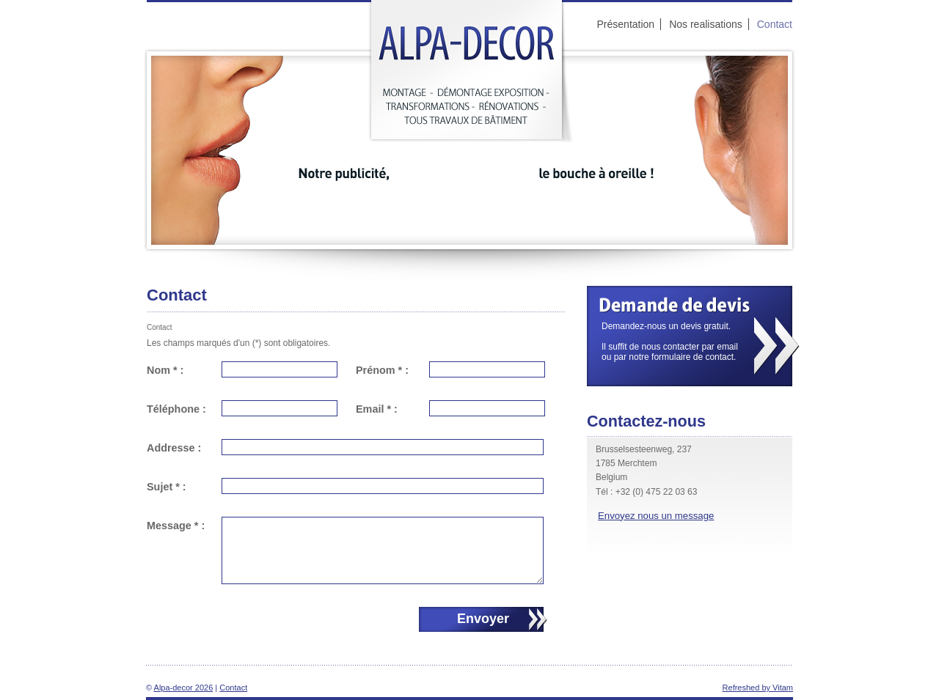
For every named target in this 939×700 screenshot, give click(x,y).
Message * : (176, 525)
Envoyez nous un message (656, 515)
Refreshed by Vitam (758, 687)
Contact (233, 687)
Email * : (377, 409)
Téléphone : (176, 409)
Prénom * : (382, 370)
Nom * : (165, 370)
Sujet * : (166, 487)
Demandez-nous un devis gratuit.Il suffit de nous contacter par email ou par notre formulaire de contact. (662, 341)
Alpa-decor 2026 (183, 687)
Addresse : (174, 448)
